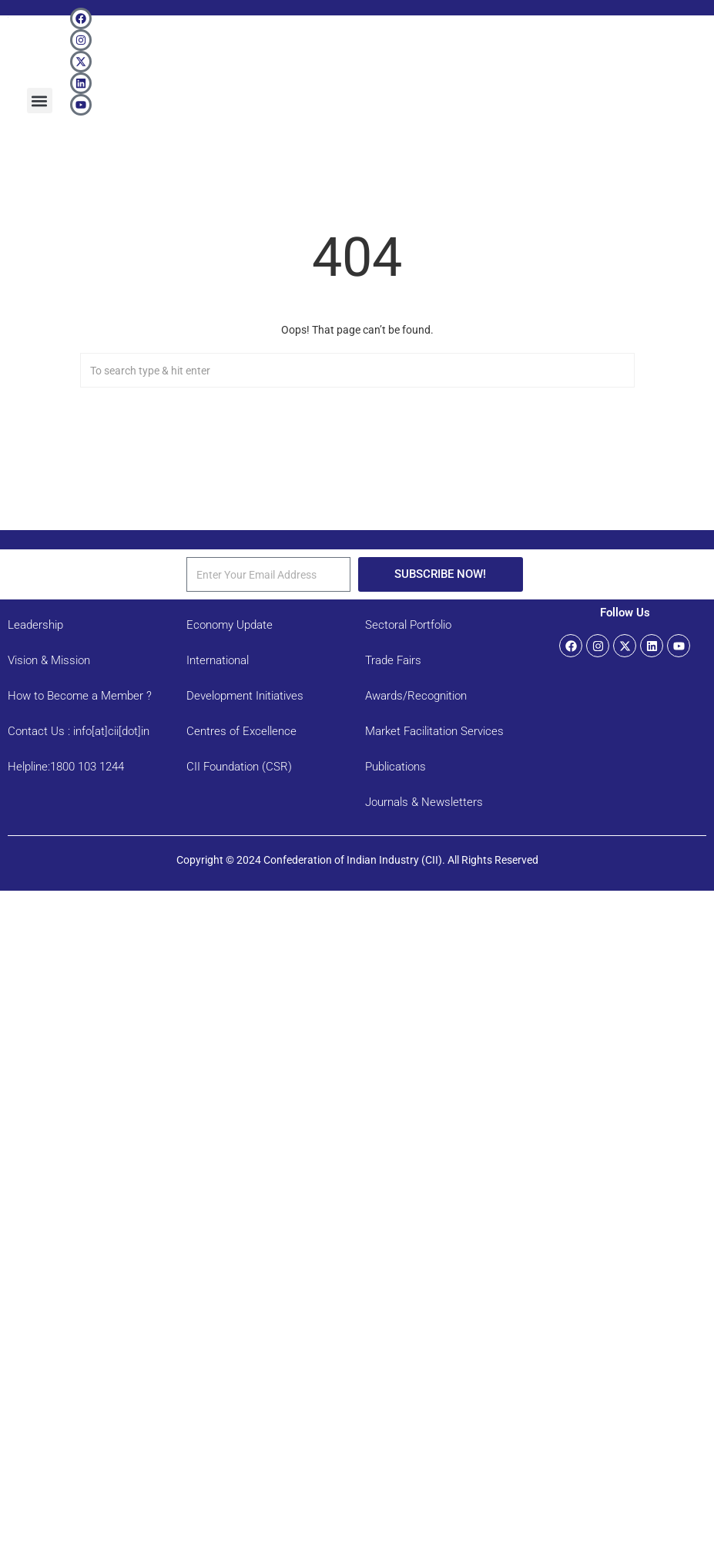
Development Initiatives (244, 696)
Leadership (35, 625)
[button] (39, 100)
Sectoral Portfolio (408, 625)
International (217, 660)
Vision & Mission (49, 660)
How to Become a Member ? (80, 696)
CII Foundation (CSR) (239, 767)
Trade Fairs (393, 660)
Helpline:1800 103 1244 (66, 767)
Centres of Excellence (241, 731)
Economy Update (229, 625)
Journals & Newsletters (424, 802)
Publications (395, 767)
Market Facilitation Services (434, 731)
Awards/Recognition (416, 696)
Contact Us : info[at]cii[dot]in (78, 731)
